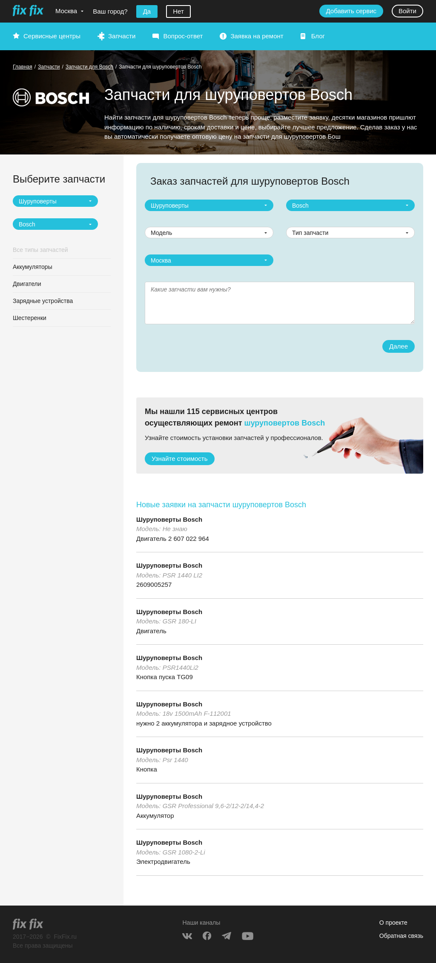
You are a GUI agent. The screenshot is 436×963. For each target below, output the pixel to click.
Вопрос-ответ (183, 36)
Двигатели (27, 283)
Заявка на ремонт (256, 36)
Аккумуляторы (32, 266)
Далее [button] (398, 346)
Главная (22, 67)
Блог (318, 36)
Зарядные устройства (43, 300)
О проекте (393, 922)
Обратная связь (401, 935)
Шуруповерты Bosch (169, 519)
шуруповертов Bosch (284, 423)
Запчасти (121, 36)
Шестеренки (29, 317)
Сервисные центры (51, 36)
